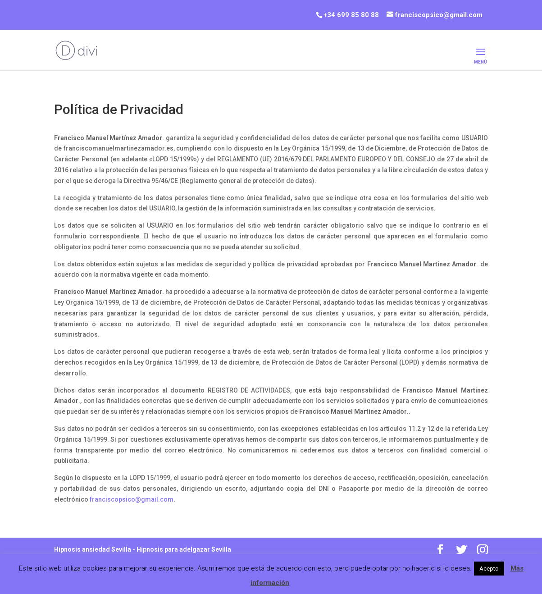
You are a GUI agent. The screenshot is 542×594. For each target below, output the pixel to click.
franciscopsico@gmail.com (131, 499)
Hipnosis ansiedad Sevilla (92, 549)
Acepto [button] (489, 568)
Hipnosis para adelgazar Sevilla (184, 549)
